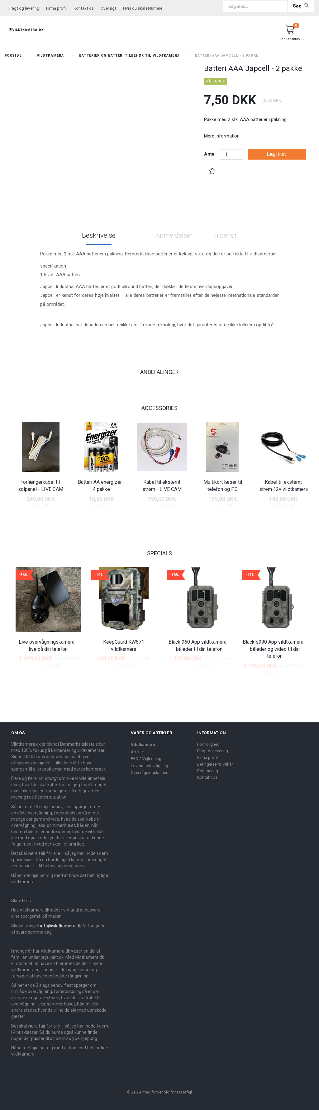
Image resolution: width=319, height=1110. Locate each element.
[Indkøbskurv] (290, 34)
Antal (210, 154)
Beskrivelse (99, 235)
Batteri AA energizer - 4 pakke (101, 485)
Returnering (207, 770)
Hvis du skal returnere (142, 8)
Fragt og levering (23, 8)
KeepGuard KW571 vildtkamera (123, 645)
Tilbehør (225, 235)
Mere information (222, 136)
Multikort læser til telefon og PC (222, 485)
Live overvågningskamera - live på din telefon (48, 645)
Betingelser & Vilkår (215, 764)
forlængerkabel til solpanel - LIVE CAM (40, 485)
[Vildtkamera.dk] (26, 28)
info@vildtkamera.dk (60, 925)
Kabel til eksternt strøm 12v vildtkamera (283, 485)
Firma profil (56, 8)
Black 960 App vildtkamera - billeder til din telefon (199, 645)
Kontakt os (84, 8)
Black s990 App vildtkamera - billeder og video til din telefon (275, 649)
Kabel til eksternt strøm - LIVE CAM (162, 485)
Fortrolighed (208, 744)
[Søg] (301, 6)
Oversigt (108, 8)
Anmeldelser (174, 235)
